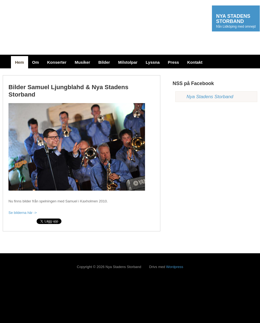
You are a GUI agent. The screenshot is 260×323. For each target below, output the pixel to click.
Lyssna (152, 62)
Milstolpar (128, 62)
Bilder (104, 62)
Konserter (57, 62)
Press (173, 62)
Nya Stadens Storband (210, 96)
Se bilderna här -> (22, 213)
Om (35, 62)
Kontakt (194, 62)
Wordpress (174, 267)
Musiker (82, 62)
